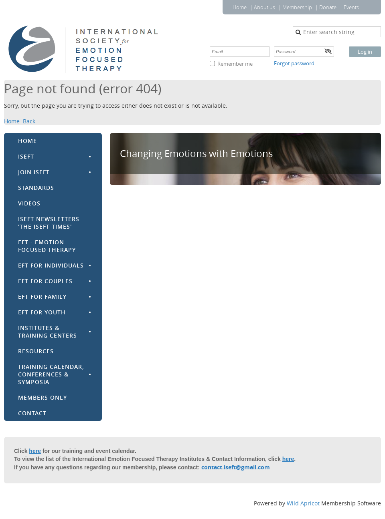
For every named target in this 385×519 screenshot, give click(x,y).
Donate (327, 7)
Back (29, 121)
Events (351, 7)
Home (240, 7)
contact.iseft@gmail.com (235, 467)
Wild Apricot (303, 503)
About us (264, 7)
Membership (297, 7)
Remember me (235, 63)
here (35, 451)
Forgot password (294, 63)
